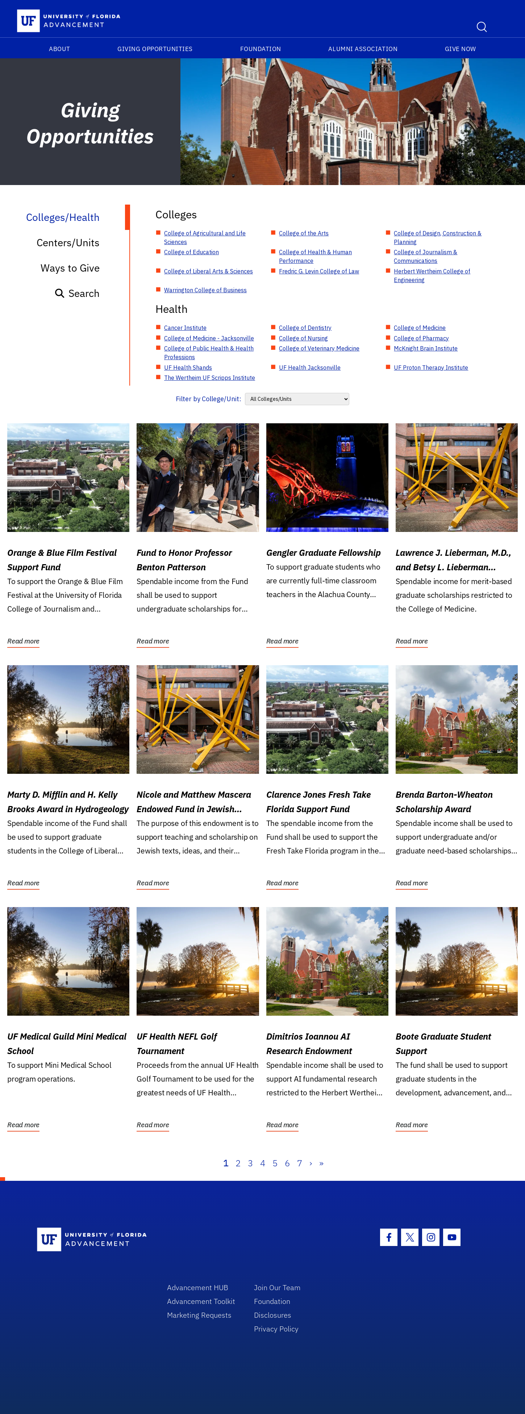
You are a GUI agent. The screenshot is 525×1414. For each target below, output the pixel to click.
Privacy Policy (276, 1329)
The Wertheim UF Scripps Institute (209, 377)
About (59, 49)
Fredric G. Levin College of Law (319, 271)
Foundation (260, 49)
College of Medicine (420, 327)
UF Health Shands (188, 367)
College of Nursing (303, 338)
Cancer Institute (185, 327)
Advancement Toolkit (201, 1301)
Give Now (460, 49)
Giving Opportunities (155, 49)
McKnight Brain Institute (426, 348)
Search (77, 293)
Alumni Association (362, 49)
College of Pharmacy (421, 338)
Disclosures (272, 1315)
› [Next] (310, 1163)
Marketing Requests (199, 1315)
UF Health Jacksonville (310, 367)
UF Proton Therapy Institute (431, 367)
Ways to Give (70, 267)
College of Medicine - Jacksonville (209, 338)
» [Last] (321, 1163)
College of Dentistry (305, 327)
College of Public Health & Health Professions (209, 353)
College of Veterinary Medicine (319, 348)
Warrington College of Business (205, 290)
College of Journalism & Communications (425, 256)
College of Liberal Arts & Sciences (208, 271)
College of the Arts (304, 233)
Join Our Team (277, 1287)
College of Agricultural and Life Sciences (205, 238)
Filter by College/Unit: (208, 399)
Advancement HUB (197, 1287)
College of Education (191, 252)
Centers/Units (68, 242)
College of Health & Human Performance (315, 256)
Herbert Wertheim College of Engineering (432, 276)
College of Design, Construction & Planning (438, 238)
